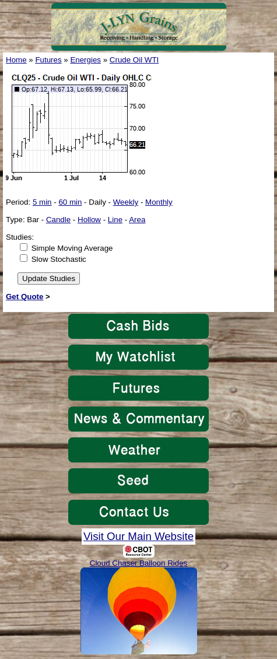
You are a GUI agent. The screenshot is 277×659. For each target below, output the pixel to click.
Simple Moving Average (72, 248)
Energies (85, 59)
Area (137, 219)
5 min (42, 202)
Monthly (159, 202)
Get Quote (24, 296)
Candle (58, 219)
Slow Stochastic (58, 259)
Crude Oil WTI (134, 59)
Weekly (125, 202)
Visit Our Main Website (138, 536)
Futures (48, 59)
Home (16, 59)
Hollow (89, 219)
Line (115, 219)
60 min (70, 202)
